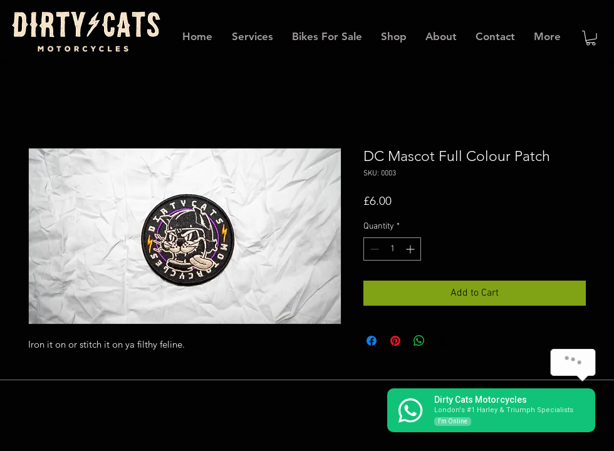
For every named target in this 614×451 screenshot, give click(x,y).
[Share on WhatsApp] (419, 340)
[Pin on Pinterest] (395, 340)
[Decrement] (373, 249)
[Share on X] (442, 340)
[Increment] (411, 249)
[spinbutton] (392, 249)
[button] (591, 38)
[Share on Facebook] (371, 340)
